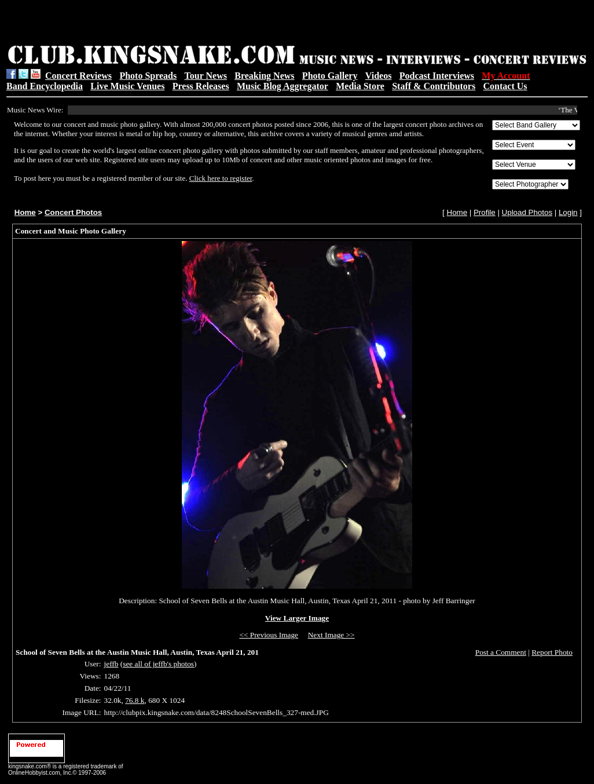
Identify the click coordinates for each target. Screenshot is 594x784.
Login (568, 212)
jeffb (111, 663)
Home (25, 212)
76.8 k (134, 700)
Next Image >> (331, 634)
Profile (485, 212)
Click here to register (220, 178)
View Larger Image (297, 618)
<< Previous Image (268, 634)
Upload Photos (527, 212)
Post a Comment (500, 652)
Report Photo (552, 652)
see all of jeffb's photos (158, 663)
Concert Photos (73, 212)
